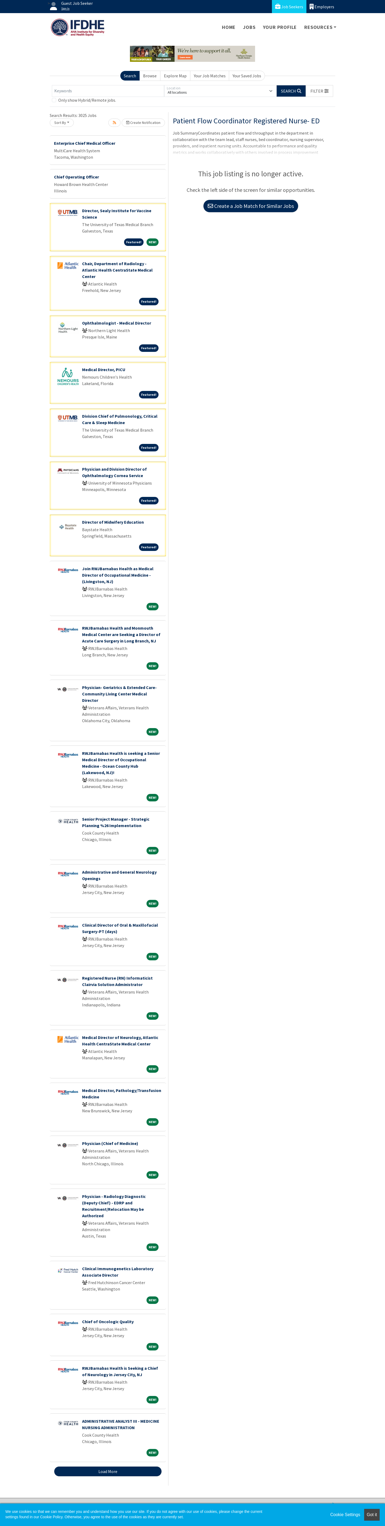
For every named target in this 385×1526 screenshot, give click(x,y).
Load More (107, 1471)
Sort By (60, 122)
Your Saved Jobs (247, 75)
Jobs (249, 27)
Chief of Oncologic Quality (108, 1321)
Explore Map (175, 75)
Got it (372, 1514)
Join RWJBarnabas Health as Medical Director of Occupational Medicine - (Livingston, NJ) (117, 575)
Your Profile (280, 27)
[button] (319, 91)
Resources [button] (318, 27)
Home (229, 27)
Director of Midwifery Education (113, 522)
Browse (150, 75)
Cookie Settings (345, 1514)
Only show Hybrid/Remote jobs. (87, 100)
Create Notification (143, 122)
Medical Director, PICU (103, 369)
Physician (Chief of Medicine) (110, 1143)
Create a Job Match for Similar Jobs (251, 206)
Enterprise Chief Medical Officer (84, 143)
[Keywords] (108, 91)
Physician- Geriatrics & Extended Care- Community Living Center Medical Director (119, 694)
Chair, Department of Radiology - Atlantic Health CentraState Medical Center (117, 270)
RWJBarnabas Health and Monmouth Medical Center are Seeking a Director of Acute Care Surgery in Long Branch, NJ (121, 634)
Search (130, 75)
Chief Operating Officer (76, 177)
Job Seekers (289, 6)
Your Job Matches (210, 75)
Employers (322, 6)
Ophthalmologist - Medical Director (116, 323)
